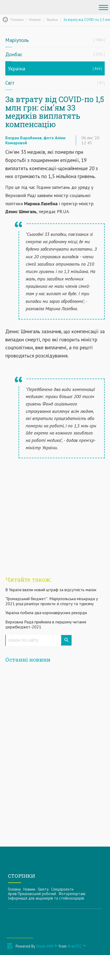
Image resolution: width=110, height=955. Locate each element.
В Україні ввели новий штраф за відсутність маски (50, 589)
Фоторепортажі (72, 893)
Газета (43, 889)
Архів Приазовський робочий (32, 893)
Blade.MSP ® (47, 946)
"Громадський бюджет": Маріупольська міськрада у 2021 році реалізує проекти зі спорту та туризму (51, 601)
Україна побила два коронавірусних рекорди (46, 612)
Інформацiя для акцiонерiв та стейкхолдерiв (46, 898)
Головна (14, 889)
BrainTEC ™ (77, 946)
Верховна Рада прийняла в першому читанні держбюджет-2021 (45, 624)
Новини (29, 889)
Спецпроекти (62, 889)
